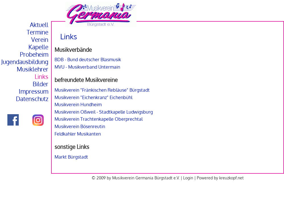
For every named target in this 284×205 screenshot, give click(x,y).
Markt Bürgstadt (71, 157)
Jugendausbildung (24, 61)
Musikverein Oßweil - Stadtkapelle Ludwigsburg (104, 112)
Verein (39, 39)
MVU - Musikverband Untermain (87, 67)
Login (188, 177)
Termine (37, 32)
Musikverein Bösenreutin (80, 126)
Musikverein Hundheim (78, 104)
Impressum (33, 91)
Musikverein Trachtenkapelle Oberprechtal (99, 119)
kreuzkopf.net (231, 177)
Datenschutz (32, 98)
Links (41, 76)
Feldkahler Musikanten (78, 134)
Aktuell (39, 24)
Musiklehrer (32, 69)
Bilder (40, 84)
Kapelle (38, 47)
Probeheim (34, 54)
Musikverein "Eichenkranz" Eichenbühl (93, 97)
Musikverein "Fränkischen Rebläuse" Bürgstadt (102, 90)
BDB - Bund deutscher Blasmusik (88, 59)
